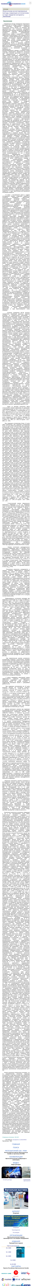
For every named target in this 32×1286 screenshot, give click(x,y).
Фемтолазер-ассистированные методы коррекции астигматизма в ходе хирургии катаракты (16, 13)
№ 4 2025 (8, 1256)
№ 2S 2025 (13, 1264)
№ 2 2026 (8, 1248)
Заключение (7, 16)
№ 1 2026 (8, 1252)
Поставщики (16, 1232)
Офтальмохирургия (13, 1246)
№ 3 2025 (12, 1260)
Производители (16, 1230)
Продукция (16, 1227)
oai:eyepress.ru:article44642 (19, 1139)
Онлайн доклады (7, 1179)
